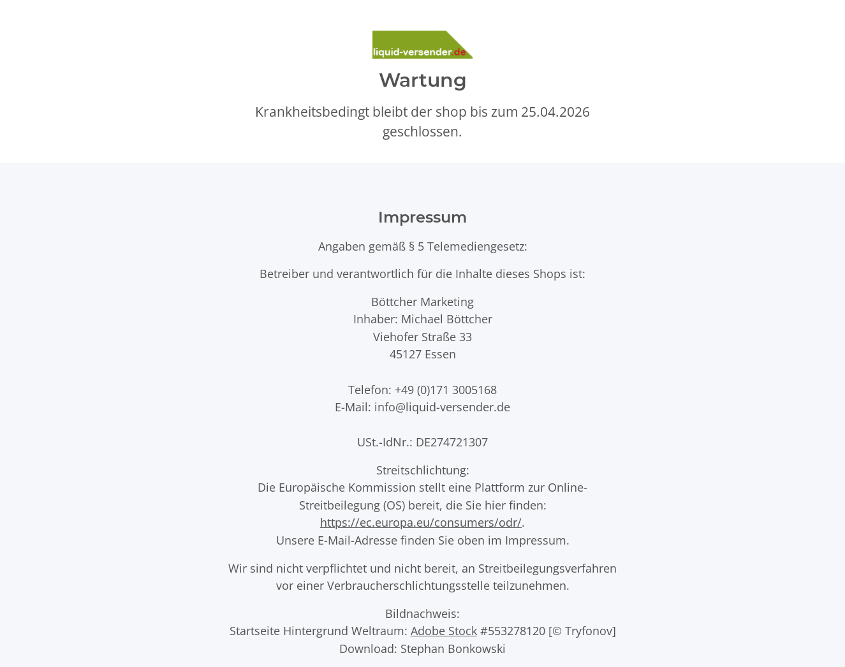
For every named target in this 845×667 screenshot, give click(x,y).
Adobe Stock (444, 630)
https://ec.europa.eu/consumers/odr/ (421, 522)
